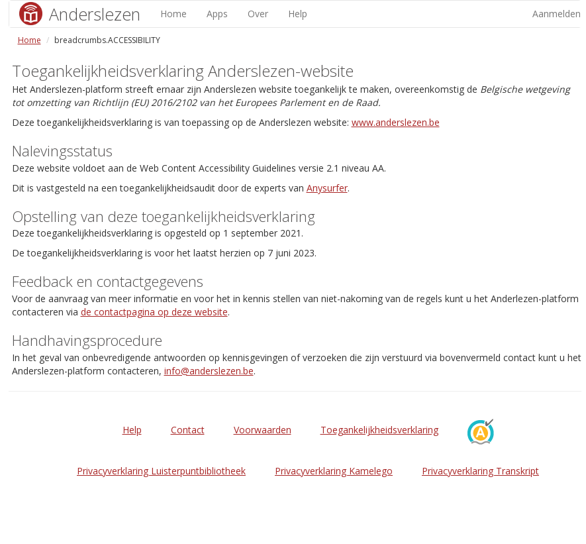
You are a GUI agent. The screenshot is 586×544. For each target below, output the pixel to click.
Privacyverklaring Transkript (480, 470)
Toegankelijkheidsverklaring (379, 429)
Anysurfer (327, 188)
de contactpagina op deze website (154, 311)
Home (173, 13)
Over (258, 13)
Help (297, 13)
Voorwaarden (262, 429)
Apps (217, 13)
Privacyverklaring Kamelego (334, 470)
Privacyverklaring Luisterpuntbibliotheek (161, 470)
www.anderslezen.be (396, 122)
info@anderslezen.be (209, 370)
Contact (188, 429)
